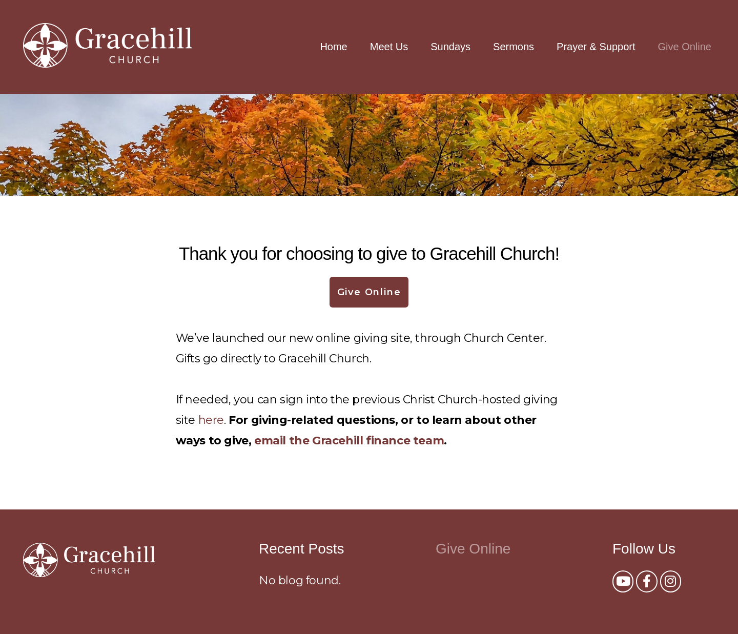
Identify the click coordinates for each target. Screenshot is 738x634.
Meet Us (389, 46)
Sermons (513, 46)
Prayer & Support (596, 46)
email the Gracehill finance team (349, 440)
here (211, 420)
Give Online (685, 46)
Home (333, 46)
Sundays (450, 46)
